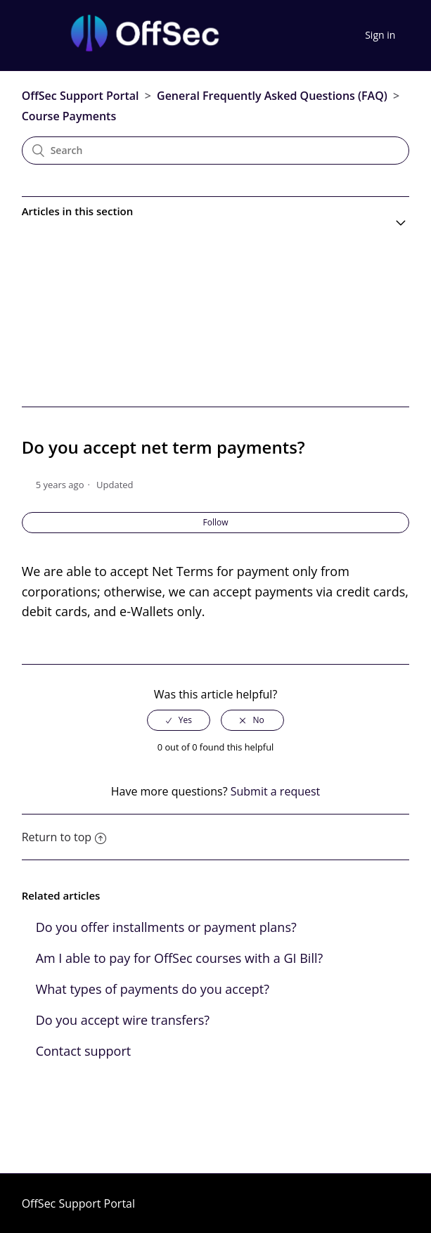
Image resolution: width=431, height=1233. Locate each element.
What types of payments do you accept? (152, 988)
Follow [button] (216, 522)
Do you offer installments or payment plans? (166, 927)
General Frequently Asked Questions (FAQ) (272, 95)
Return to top (64, 837)
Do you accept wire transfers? (123, 1019)
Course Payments (69, 116)
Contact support (83, 1050)
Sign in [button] (380, 34)
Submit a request (276, 791)
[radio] (178, 720)
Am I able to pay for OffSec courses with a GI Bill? (179, 958)
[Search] (216, 150)
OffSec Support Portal (80, 95)
